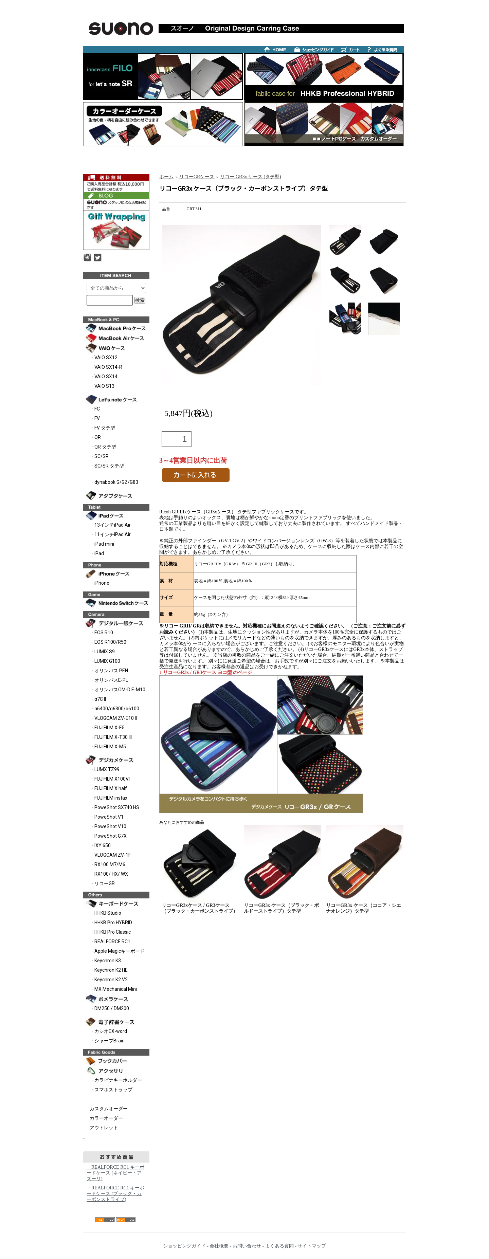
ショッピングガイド (184, 1245)
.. (84, 1137)
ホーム (166, 176)
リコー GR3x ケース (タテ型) (250, 176)
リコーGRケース (196, 176)
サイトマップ (311, 1245)
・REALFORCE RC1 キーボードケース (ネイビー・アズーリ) (115, 1173)
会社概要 (219, 1245)
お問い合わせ (247, 1245)
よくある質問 (279, 1245)
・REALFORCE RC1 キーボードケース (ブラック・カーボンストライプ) (115, 1193)
